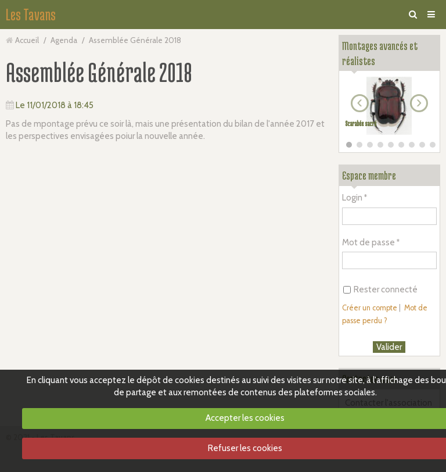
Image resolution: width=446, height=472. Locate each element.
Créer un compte (369, 307)
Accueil (27, 40)
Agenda (64, 40)
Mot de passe (368, 242)
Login (352, 197)
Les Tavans (31, 14)
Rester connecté (380, 289)
